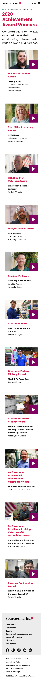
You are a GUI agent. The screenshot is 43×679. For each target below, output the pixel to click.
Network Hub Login (13, 672)
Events (9, 631)
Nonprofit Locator (14, 637)
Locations (10, 624)
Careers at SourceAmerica (19, 634)
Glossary (10, 640)
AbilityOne (11, 643)
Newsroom (11, 627)
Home (4, 9)
